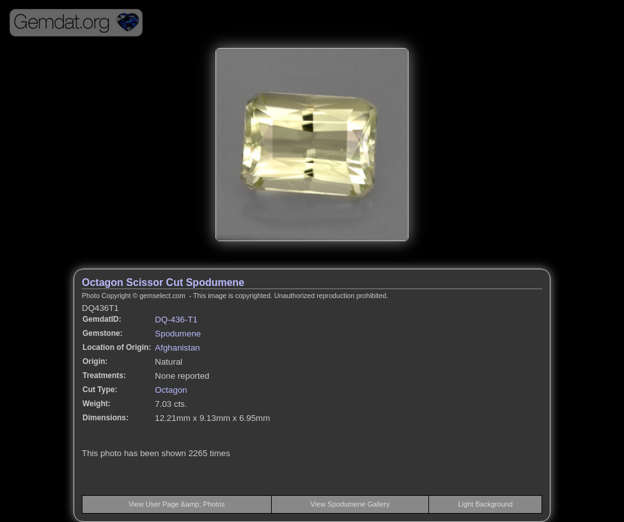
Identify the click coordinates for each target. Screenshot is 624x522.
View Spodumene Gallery (350, 504)
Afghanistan (177, 347)
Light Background (485, 504)
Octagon (171, 390)
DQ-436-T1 (176, 319)
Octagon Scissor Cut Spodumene (163, 282)
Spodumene (178, 333)
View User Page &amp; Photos (177, 504)
